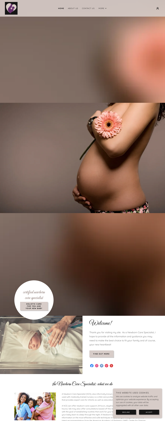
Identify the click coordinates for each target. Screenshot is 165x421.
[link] (11, 8)
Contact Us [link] (88, 8)
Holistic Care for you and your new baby (34, 306)
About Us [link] (73, 8)
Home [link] (61, 8)
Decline (126, 412)
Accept (149, 412)
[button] (103, 8)
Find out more (101, 354)
